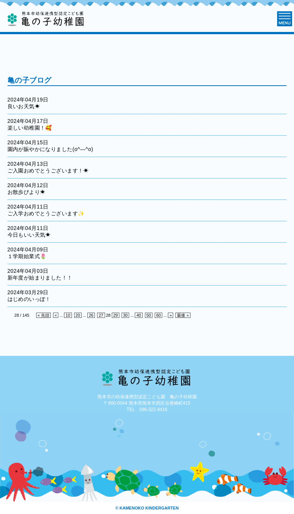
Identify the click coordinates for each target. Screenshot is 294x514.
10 (68, 315)
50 (148, 315)
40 (138, 315)
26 (91, 315)
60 (158, 315)
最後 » (183, 315)
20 (78, 315)
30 (125, 315)
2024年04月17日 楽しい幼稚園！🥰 (33, 124)
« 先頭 (43, 315)
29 (115, 315)
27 (101, 315)
